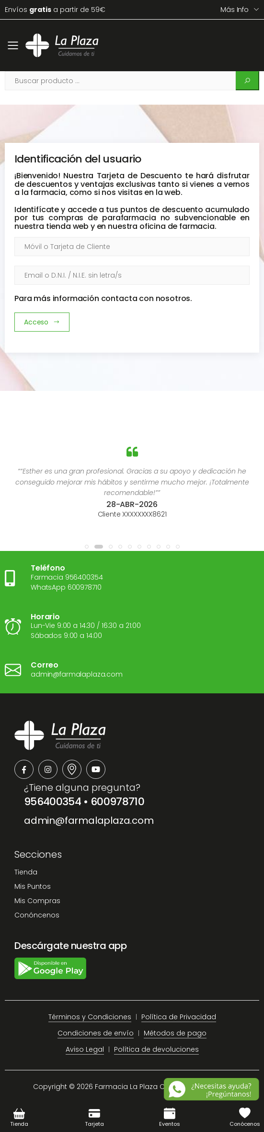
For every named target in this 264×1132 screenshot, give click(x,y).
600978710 (117, 801)
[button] (87, 546)
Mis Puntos (32, 886)
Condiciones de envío (95, 1033)
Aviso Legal (85, 1049)
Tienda (25, 872)
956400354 (52, 801)
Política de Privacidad (178, 1017)
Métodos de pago (175, 1033)
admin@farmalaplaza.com (89, 820)
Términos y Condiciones (89, 1017)
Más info (234, 9)
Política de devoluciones (156, 1049)
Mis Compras (37, 901)
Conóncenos (36, 915)
